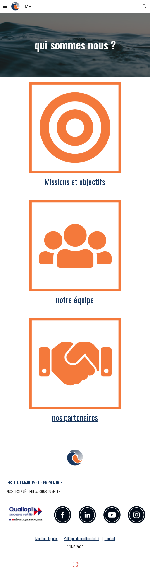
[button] (5, 6)
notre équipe (75, 299)
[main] (75, 45)
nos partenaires (75, 417)
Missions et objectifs (75, 181)
